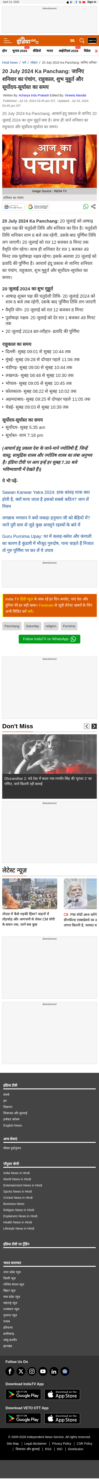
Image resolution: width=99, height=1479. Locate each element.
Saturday (32, 626)
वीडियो (37, 51)
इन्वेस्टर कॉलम (11, 1119)
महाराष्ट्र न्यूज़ (10, 1303)
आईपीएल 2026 (69, 51)
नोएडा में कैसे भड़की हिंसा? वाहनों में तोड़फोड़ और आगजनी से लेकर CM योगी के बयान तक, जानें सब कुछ (28, 888)
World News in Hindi (17, 1179)
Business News (13, 1204)
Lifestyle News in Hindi (18, 1228)
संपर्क (6, 1094)
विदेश (87, 51)
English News (12, 1125)
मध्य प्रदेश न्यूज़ (11, 1296)
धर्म (24, 62)
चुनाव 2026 (19, 51)
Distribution (75, 1449)
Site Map (13, 1443)
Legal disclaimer (35, 1443)
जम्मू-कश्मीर (10, 1340)
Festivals (46, 605)
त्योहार (34, 62)
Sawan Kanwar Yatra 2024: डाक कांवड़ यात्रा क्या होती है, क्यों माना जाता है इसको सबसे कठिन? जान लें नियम (46, 499)
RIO (59, 1449)
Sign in (91, 2)
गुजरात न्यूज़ (10, 1315)
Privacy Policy (61, 1443)
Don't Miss (17, 726)
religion (51, 626)
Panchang (11, 626)
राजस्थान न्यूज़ (11, 1309)
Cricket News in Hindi (18, 1197)
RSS (48, 1449)
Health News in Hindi (17, 1222)
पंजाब (6, 1321)
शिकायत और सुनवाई (15, 1113)
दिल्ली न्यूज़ (9, 1278)
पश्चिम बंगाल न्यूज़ (13, 1284)
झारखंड (7, 1346)
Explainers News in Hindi (20, 1216)
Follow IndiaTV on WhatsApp (49, 639)
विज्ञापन (7, 1107)
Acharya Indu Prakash (34, 95)
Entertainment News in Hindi (22, 1185)
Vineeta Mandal (75, 95)
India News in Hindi (16, 1173)
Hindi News (10, 62)
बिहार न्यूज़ (9, 1290)
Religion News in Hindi (18, 1210)
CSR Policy (84, 1443)
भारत (49, 51)
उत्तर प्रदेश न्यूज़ (12, 1272)
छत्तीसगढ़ (8, 1333)
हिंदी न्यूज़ (26, 599)
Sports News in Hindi (17, 1191)
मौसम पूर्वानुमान (12, 1148)
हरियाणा (8, 1327)
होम (4, 51)
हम (5, 1101)
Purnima (69, 626)
